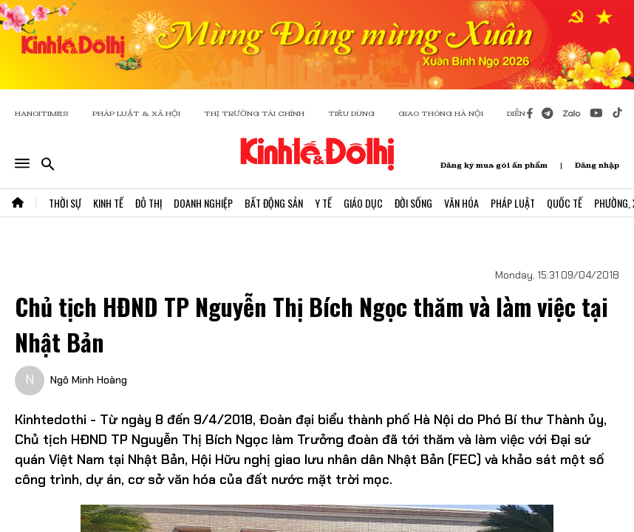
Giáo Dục (363, 203)
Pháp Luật (513, 203)
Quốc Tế (564, 203)
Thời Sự (65, 203)
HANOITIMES (42, 113)
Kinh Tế (108, 203)
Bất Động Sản (274, 203)
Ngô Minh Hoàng (88, 379)
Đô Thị (148, 203)
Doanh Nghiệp (203, 203)
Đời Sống (413, 203)
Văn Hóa (461, 203)
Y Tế (323, 203)
